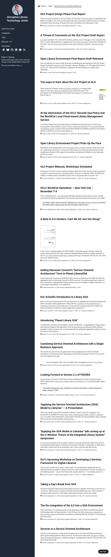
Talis (79, 255)
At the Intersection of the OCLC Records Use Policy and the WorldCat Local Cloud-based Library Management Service (72, 116)
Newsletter (6, 46)
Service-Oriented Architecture (82, 327)
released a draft (59, 65)
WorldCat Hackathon (58, 198)
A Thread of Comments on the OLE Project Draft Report (72, 35)
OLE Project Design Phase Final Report (62, 14)
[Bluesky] (8, 50)
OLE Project (71, 148)
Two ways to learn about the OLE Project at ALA (68, 82)
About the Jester (8, 29)
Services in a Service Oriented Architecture (65, 528)
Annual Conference (71, 88)
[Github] (12, 50)
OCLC (95, 196)
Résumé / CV (7, 42)
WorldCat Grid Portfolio (83, 196)
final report (89, 18)
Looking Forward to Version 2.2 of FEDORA (65, 374)
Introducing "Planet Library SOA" (59, 320)
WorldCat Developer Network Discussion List (84, 198)
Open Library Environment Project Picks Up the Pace (70, 143)
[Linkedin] (16, 50)
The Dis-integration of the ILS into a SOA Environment (71, 505)
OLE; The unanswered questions (58, 44)
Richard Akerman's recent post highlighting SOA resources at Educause (64, 278)
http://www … (98, 362)
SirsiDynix (71, 255)
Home (42, 6)
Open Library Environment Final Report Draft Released (71, 58)
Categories (6, 33)
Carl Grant (43, 40)
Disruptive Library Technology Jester (17, 13)
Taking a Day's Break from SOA (58, 484)
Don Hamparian (63, 196)
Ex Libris (49, 255)
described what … (46, 516)
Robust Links (16, 65)
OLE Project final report (80, 42)
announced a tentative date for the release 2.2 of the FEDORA (75, 381)
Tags (4, 37)
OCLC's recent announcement (78, 126)
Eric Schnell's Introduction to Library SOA (64, 296)
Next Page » (103, 551)
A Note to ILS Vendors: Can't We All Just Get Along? (70, 219)
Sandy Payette (45, 379)
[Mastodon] (4, 50)
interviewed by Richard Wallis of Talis (53, 126)
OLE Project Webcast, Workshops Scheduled (66, 166)
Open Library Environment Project (61, 91)
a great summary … (69, 419)
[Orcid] (20, 50)
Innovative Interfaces (60, 255)
